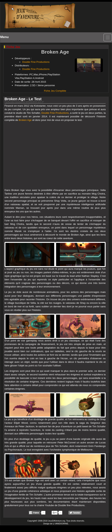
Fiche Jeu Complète (55, 90)
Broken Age (25, 120)
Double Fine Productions (36, 62)
